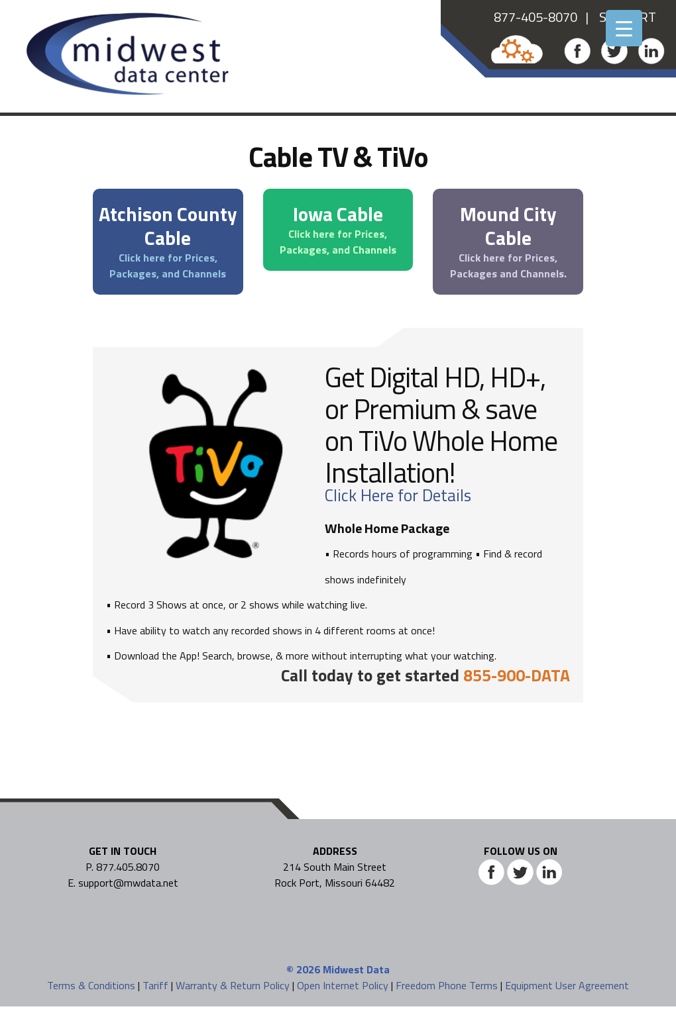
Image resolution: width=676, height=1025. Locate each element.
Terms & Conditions (91, 985)
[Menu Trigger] (624, 28)
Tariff (155, 985)
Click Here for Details (398, 495)
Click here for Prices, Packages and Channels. (508, 265)
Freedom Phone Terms (447, 985)
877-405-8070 (535, 17)
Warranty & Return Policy (233, 985)
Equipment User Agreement (567, 985)
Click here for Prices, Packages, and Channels (167, 265)
